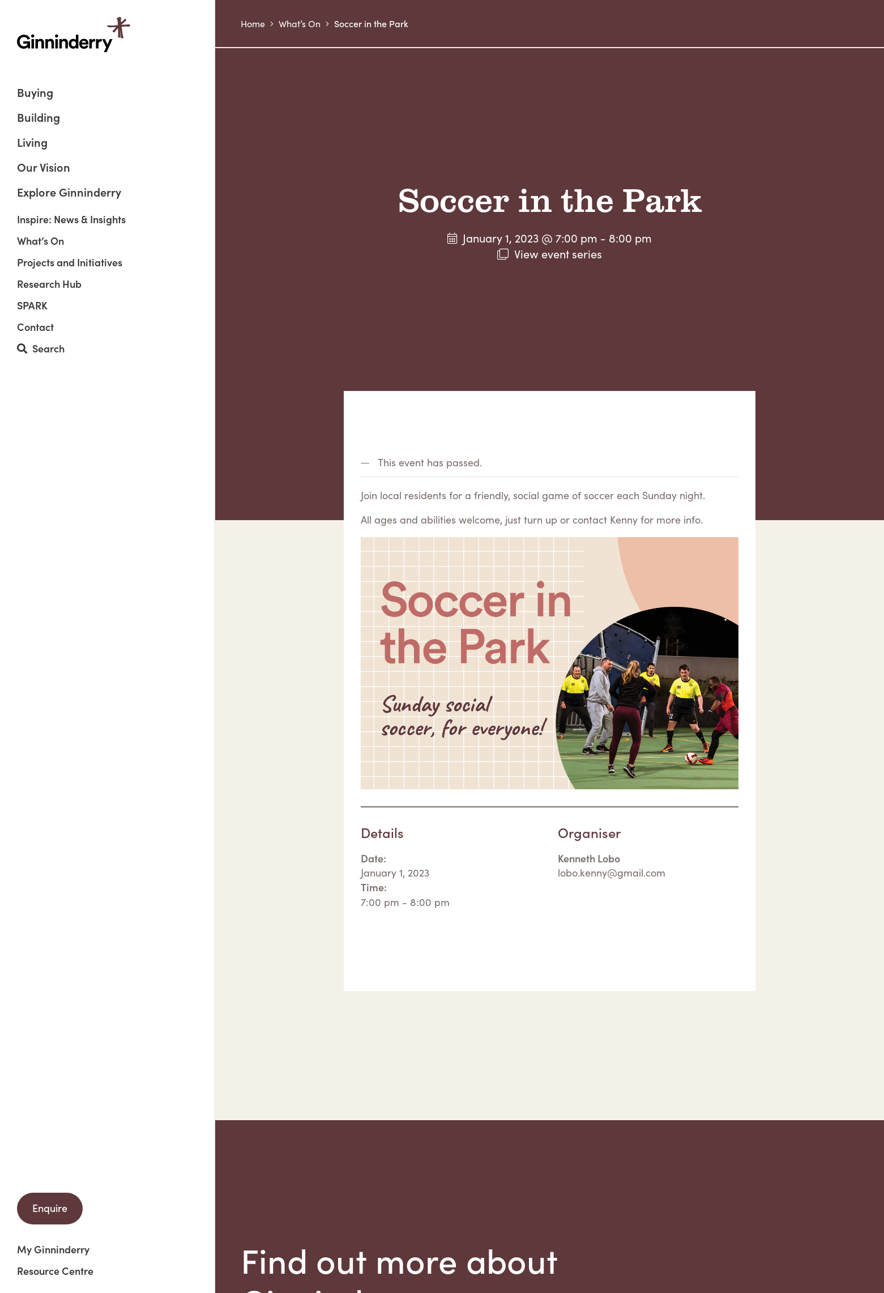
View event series (558, 253)
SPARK (32, 305)
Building (38, 118)
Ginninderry (73, 34)
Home (253, 23)
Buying (35, 93)
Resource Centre (55, 1271)
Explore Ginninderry (69, 191)
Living (32, 143)
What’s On (40, 241)
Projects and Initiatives (69, 262)
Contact (35, 327)
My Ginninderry (53, 1249)
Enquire (49, 1208)
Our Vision (43, 168)
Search (41, 348)
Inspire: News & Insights (71, 219)
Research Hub (49, 284)
